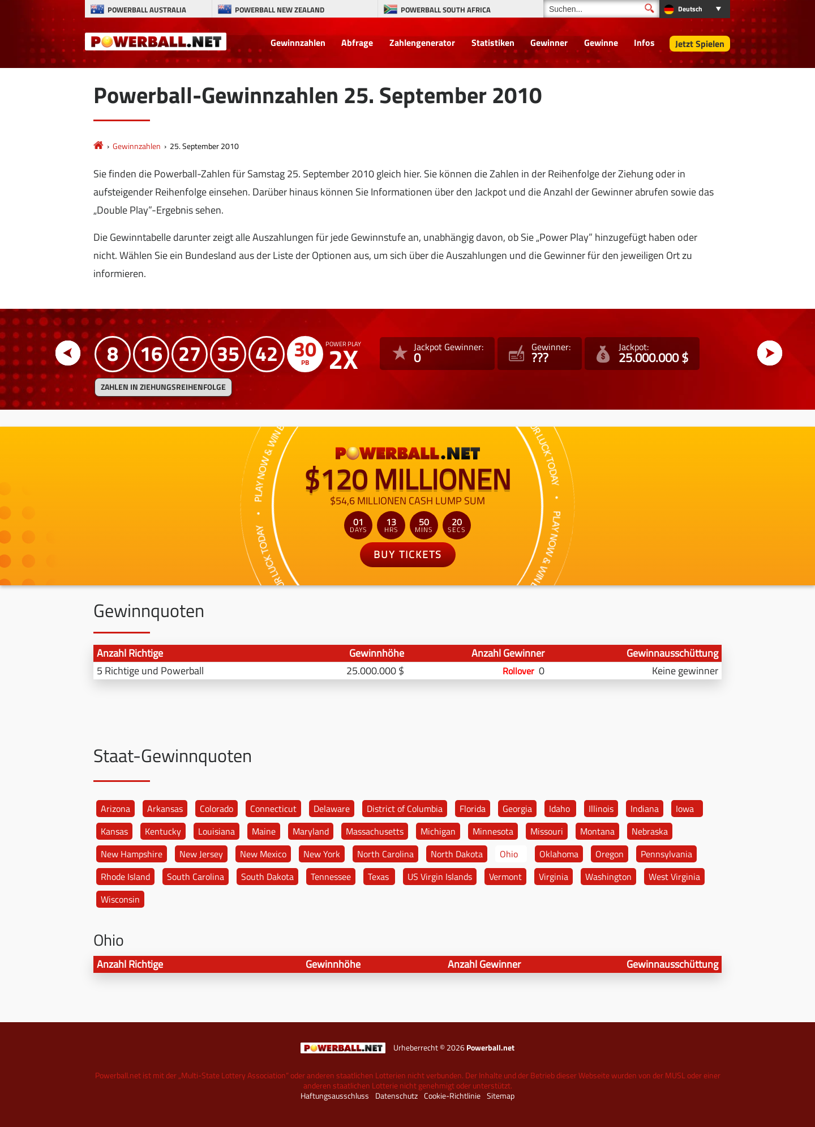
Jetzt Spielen (699, 43)
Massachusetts (375, 831)
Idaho (559, 808)
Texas (378, 876)
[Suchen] (601, 9)
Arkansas (165, 808)
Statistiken (492, 42)
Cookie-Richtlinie (452, 1096)
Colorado (216, 808)
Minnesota (493, 831)
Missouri (546, 831)
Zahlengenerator (422, 42)
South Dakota (267, 876)
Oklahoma (558, 854)
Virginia (553, 876)
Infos (644, 42)
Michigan (438, 831)
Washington (608, 876)
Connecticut (273, 808)
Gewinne (601, 42)
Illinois (601, 808)
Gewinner (549, 42)
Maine (264, 831)
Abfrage (357, 42)
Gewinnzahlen (298, 42)
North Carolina (385, 854)
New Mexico (263, 854)
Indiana (644, 808)
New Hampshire (131, 854)
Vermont (505, 876)
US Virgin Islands (440, 876)
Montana (597, 831)
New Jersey (201, 854)
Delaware (332, 808)
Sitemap (500, 1096)
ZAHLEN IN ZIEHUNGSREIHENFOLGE (163, 387)
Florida (473, 808)
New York (321, 854)
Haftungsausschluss (335, 1096)
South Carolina (195, 876)
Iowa (685, 808)
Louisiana (216, 831)
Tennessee (331, 876)
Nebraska (650, 831)
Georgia (517, 808)
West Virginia (674, 876)
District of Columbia (405, 808)
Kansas (114, 831)
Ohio (509, 854)
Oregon (609, 854)
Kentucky (163, 831)
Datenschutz (396, 1096)
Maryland (311, 831)
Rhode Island (125, 876)
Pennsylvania (666, 854)
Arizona (115, 808)
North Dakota (457, 854)
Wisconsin (120, 899)
